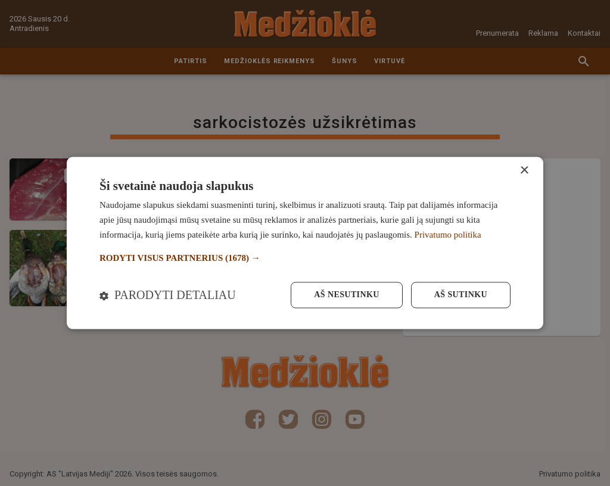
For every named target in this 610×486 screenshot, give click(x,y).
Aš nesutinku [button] (346, 295)
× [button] (523, 170)
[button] (305, 258)
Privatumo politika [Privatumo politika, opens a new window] (448, 234)
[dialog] (305, 243)
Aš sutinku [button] (460, 295)
